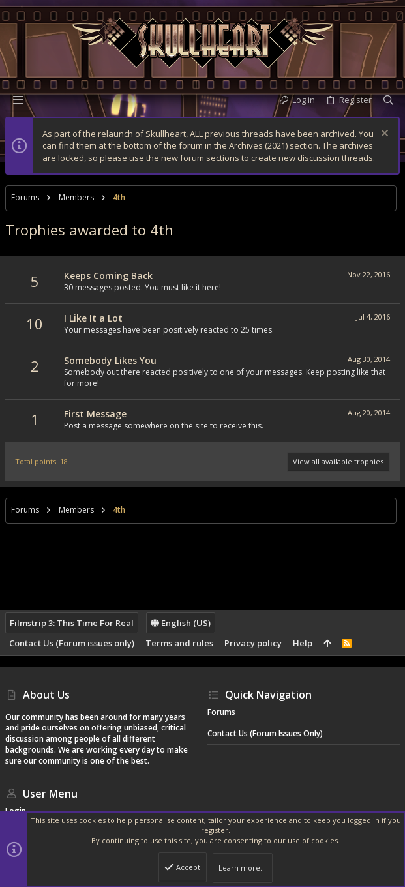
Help (302, 643)
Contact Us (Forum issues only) (71, 643)
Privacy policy (253, 643)
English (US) (181, 623)
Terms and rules (179, 643)
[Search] (388, 100)
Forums (221, 711)
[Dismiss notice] (383, 135)
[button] (18, 100)
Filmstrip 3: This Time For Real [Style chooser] (72, 623)
